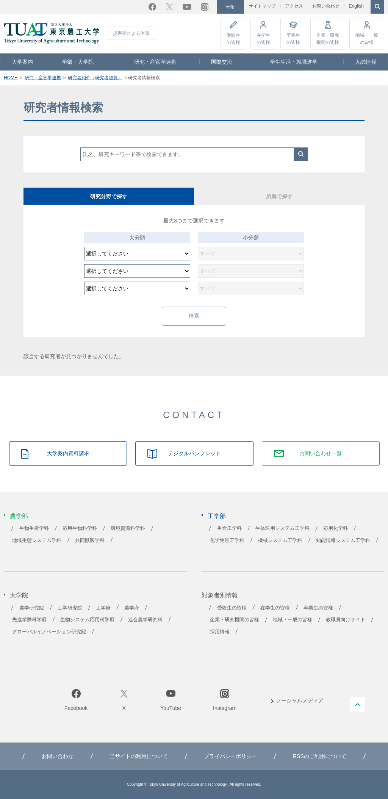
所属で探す (279, 196)
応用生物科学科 (80, 528)
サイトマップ (262, 6)
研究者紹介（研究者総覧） (95, 77)
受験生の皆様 (233, 38)
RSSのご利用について (319, 756)
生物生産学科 (34, 528)
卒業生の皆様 (293, 38)
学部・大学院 (78, 62)
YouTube (187, 7)
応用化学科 (335, 528)
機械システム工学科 (280, 540)
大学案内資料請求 (68, 453)
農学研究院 (31, 608)
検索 (301, 154)
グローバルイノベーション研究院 (49, 631)
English (356, 6)
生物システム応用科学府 (87, 619)
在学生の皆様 (263, 38)
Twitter (169, 7)
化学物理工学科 (227, 540)
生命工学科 (229, 528)
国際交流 (221, 62)
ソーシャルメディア (300, 700)
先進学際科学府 (29, 619)
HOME (10, 77)
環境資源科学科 (128, 528)
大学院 (19, 595)
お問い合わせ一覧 (320, 453)
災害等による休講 (131, 33)
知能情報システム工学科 (343, 540)
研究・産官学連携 (155, 62)
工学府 (103, 608)
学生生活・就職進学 (294, 62)
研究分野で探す (108, 196)
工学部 (217, 516)
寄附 (230, 6)
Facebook (152, 7)
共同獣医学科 (90, 540)
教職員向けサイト (345, 619)
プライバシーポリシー (230, 756)
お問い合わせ (326, 6)
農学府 (131, 608)
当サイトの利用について (139, 756)
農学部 (19, 516)
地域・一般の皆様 (366, 38)
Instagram (204, 7)
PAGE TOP (357, 704)
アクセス (294, 6)
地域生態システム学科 (36, 540)
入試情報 (365, 62)
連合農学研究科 (145, 619)
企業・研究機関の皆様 (327, 38)
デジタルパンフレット (194, 453)
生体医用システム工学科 (282, 528)
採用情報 (220, 631)
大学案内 (22, 62)
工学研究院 (70, 608)
